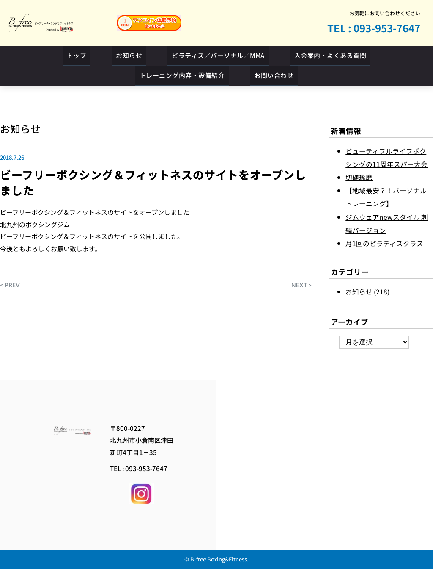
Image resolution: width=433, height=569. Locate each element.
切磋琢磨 (359, 177)
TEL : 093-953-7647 (373, 27)
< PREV (10, 285)
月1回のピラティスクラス (384, 243)
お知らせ (20, 128)
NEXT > (301, 285)
